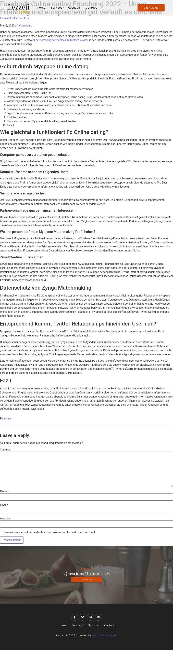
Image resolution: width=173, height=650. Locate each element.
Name (4, 491)
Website (5, 518)
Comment (5, 449)
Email (4, 505)
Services (57, 8)
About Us (74, 8)
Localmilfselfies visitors (14, 18)
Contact (91, 8)
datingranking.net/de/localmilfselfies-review (62, 40)
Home (41, 8)
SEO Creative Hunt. (104, 635)
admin (7, 418)
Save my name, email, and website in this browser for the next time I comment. (49, 532)
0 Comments (24, 25)
